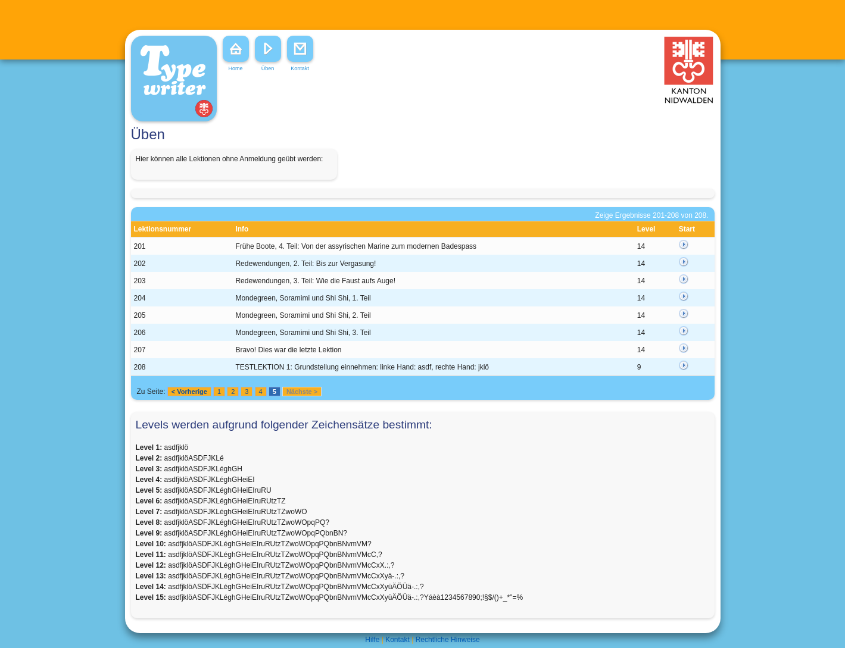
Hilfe (372, 640)
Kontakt (397, 640)
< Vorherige (189, 391)
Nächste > (301, 391)
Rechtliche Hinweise (448, 640)
